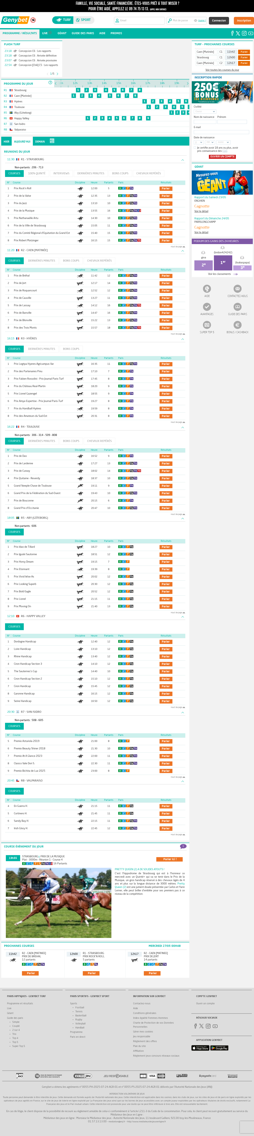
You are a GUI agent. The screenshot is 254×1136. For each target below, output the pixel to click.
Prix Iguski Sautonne (25, 554)
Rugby (78, 1020)
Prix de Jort (20, 283)
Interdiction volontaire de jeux (127, 1094)
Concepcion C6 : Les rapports (35, 51)
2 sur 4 (16, 1030)
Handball (79, 1028)
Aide (207, 296)
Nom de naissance (204, 117)
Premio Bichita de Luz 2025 (29, 771)
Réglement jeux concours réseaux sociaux (156, 1056)
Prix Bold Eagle (22, 591)
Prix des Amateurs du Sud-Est (30, 416)
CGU (224, 151)
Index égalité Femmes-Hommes (150, 1018)
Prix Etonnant (21, 569)
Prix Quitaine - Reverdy (27, 478)
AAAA (221, 142)
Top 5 (15, 1042)
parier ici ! (170, 859)
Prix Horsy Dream (23, 562)
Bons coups (120, 173)
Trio (14, 1034)
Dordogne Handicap (25, 641)
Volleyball (80, 1024)
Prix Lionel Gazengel (25, 393)
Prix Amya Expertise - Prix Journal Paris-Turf (38, 401)
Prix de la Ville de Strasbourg (30, 225)
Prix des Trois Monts (25, 328)
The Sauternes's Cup (25, 671)
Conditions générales (144, 1013)
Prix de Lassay (22, 305)
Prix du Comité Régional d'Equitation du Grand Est (42, 233)
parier (166, 188)
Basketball (80, 1016)
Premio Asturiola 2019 (26, 741)
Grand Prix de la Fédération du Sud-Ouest (37, 493)
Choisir (198, 112)
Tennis (79, 1012)
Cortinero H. (20, 813)
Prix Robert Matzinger (26, 240)
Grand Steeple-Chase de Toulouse (33, 486)
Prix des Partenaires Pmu (28, 371)
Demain (40, 142)
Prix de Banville (22, 313)
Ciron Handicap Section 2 (28, 679)
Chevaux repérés (148, 173)
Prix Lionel (20, 599)
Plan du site (139, 1046)
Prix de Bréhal (22, 275)
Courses (14, 173)
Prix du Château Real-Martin (30, 386)
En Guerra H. (21, 806)
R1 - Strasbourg (93, 953)
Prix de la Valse (22, 196)
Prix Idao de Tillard (24, 547)
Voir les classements (219, 274)
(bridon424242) (223, 252)
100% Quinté (37, 173)
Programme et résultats (20, 1003)
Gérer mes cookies (143, 1032)
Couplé (16, 1026)
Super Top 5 (207, 332)
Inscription (244, 20)
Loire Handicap (22, 649)
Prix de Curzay (22, 471)
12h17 (231, 63)
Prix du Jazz (20, 203)
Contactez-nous (238, 296)
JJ (196, 142)
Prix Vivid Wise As (24, 576)
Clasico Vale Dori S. (24, 763)
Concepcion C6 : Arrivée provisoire (38, 60)
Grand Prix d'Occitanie (26, 508)
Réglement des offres (145, 1041)
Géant (10, 1013)
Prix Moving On (22, 606)
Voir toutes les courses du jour (222, 70)
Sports (73, 1003)
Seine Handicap (22, 701)
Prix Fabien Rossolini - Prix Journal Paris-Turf (39, 379)
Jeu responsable (141, 1036)
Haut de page (176, 247)
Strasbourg (30, 856)
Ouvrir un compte (222, 156)
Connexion (219, 20)
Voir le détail (201, 211)
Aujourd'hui (22, 142)
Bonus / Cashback (238, 332)
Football (79, 1008)
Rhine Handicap (23, 656)
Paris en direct (77, 1037)
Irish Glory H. (21, 828)
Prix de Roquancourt (25, 290)
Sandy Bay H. (21, 821)
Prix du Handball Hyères (27, 408)
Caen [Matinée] (205, 52)
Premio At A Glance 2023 (28, 756)
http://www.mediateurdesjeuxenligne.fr (146, 1122)
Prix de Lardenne (23, 463)
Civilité (197, 107)
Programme (76, 1032)
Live (9, 1008)
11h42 (231, 52)
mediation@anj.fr (117, 1122)
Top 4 (15, 1038)
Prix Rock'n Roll (22, 188)
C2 (221, 63)
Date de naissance (204, 137)
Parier (244, 52)
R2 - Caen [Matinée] (34, 953)
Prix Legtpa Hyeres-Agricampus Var (34, 364)
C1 (221, 52)
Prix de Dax (20, 456)
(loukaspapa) (242, 262)
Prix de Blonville (23, 320)
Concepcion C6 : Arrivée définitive (38, 55)
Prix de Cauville (22, 298)
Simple (16, 1022)
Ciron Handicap (22, 686)
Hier (6, 142)
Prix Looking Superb (25, 584)
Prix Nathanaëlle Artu (26, 218)
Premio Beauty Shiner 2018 (29, 748)
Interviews (61, 173)
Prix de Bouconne (24, 500)
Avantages (207, 314)
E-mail (197, 127)
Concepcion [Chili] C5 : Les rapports (38, 65)
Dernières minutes (90, 173)
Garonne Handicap (24, 693)
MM (208, 142)
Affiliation (138, 1051)
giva (203, 257)
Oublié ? (202, 21)
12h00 (231, 57)
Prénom (221, 117)
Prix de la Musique (24, 211)
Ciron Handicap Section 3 (28, 664)
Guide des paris (237, 314)
